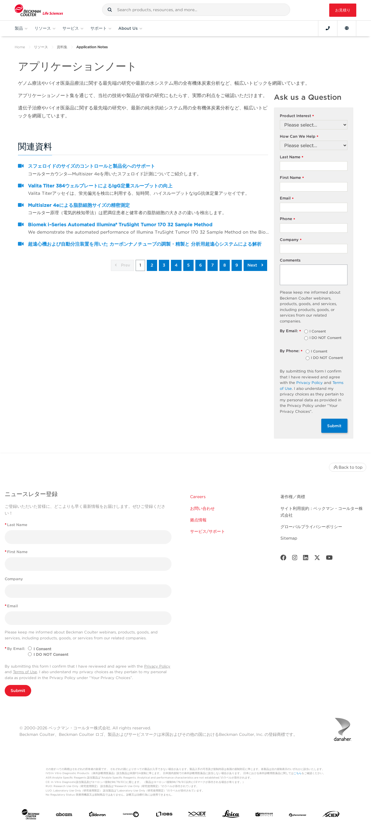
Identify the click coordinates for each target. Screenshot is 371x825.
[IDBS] (164, 815)
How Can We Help (299, 136)
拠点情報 (198, 520)
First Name (292, 177)
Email (287, 198)
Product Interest (297, 116)
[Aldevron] (97, 815)
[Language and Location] (346, 28)
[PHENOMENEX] (298, 815)
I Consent (318, 331)
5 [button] (188, 265)
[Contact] (327, 28)
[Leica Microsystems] (231, 815)
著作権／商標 (292, 496)
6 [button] (200, 265)
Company (291, 239)
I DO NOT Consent (326, 338)
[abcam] (64, 815)
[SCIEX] (331, 815)
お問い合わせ (202, 508)
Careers (198, 496)
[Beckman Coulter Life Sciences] (39, 10)
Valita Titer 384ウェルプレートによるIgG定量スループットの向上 (100, 186)
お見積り (342, 10)
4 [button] (176, 265)
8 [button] (224, 265)
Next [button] (255, 265)
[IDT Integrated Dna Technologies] (197, 815)
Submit (334, 425)
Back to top (347, 467)
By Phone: (291, 351)
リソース (41, 47)
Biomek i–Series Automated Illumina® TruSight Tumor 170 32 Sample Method (120, 224)
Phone (287, 219)
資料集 (62, 47)
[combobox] (196, 10)
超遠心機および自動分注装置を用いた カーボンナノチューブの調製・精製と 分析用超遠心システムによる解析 (145, 244)
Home (20, 47)
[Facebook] (283, 559)
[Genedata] (131, 815)
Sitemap (288, 538)
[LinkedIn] (305, 559)
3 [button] (164, 265)
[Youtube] (329, 559)
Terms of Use (25, 672)
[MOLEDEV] (264, 815)
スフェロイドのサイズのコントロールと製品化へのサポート (91, 166)
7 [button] (212, 265)
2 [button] (152, 265)
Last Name (292, 157)
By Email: (290, 331)
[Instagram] (294, 559)
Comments (290, 260)
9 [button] (236, 265)
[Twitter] (317, 559)
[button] (109, 9)
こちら (298, 773)
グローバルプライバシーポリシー (311, 526)
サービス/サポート (207, 531)
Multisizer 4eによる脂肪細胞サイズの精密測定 (79, 205)
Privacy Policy (309, 382)
